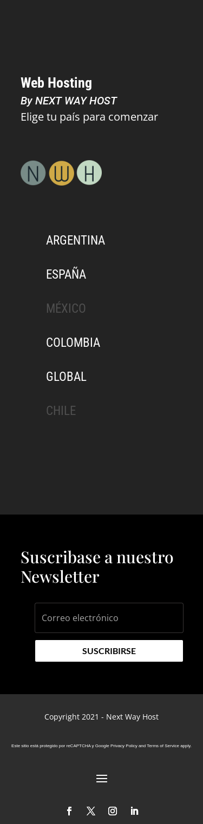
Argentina (75, 240)
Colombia (73, 342)
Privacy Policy (123, 745)
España (66, 274)
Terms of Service (163, 745)
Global (66, 377)
